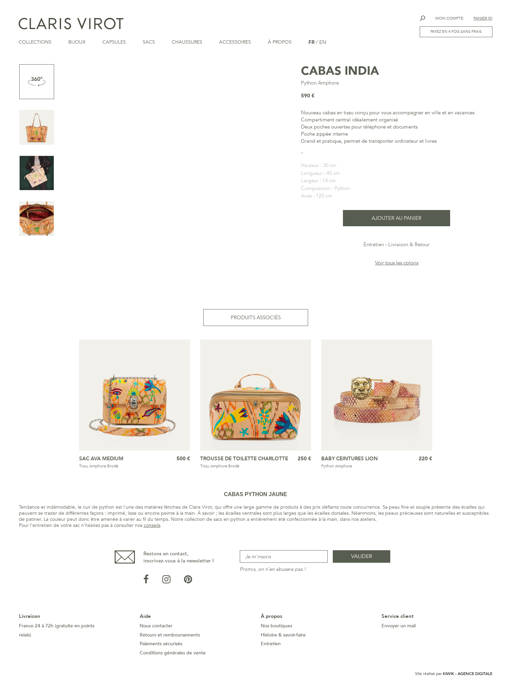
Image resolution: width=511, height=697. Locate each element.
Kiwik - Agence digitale (467, 677)
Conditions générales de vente (173, 656)
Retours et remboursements (170, 638)
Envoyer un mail (398, 629)
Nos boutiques (276, 629)
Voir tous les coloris (396, 266)
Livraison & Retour (408, 248)
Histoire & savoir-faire (283, 638)
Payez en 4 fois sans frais (456, 31)
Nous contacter (156, 629)
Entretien (374, 248)
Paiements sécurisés (161, 647)
